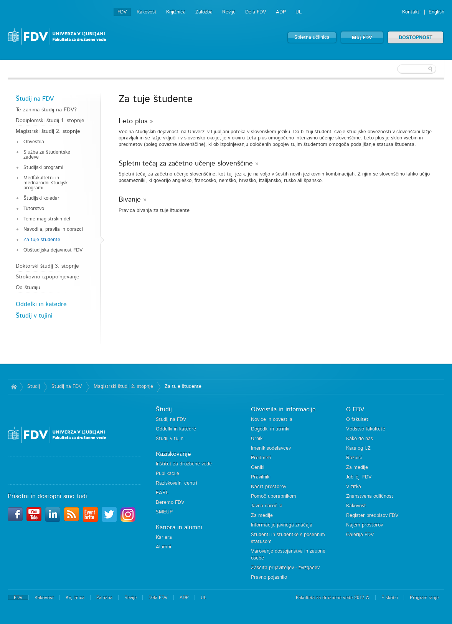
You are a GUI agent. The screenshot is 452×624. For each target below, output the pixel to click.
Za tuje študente (41, 239)
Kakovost (147, 12)
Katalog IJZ (358, 448)
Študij (33, 386)
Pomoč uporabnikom (273, 496)
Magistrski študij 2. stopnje (48, 131)
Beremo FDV (170, 502)
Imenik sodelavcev (271, 448)
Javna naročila (266, 505)
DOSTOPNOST (415, 37)
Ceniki (257, 467)
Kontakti (411, 12)
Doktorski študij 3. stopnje (47, 266)
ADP (281, 12)
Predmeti (261, 457)
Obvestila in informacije (283, 409)
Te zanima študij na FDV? (46, 110)
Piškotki (389, 597)
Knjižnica (176, 12)
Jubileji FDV (359, 477)
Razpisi (354, 457)
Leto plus (133, 121)
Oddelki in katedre (41, 304)
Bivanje (130, 199)
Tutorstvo (33, 208)
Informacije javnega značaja (281, 525)
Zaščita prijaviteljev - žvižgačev (285, 567)
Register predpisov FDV (372, 515)
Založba (204, 12)
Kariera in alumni (179, 527)
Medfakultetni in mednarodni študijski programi (46, 182)
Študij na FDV (35, 99)
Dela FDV (255, 12)
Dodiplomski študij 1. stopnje (50, 120)
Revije (229, 12)
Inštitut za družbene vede (184, 464)
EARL (162, 492)
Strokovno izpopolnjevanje (47, 277)
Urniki (257, 438)
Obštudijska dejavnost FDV (53, 250)
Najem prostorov (364, 525)
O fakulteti (358, 419)
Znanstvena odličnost (369, 496)
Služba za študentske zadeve (46, 155)
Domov (14, 386)
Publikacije (167, 473)
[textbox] (394, 69)
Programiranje (424, 597)
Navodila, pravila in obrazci (53, 229)
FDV (122, 12)
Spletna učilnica (312, 37)
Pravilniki (261, 477)
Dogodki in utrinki (270, 429)
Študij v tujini (34, 316)
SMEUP (164, 512)
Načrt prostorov (268, 486)
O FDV (355, 409)
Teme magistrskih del (46, 219)
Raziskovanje (173, 454)
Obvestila (33, 141)
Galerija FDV (360, 534)
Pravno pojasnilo (269, 577)
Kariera (164, 537)
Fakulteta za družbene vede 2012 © (333, 597)
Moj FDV (362, 37)
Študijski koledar (41, 198)
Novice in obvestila (271, 419)
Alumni (163, 547)
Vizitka (353, 486)
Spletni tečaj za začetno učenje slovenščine (186, 163)
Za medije (262, 515)
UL (298, 12)
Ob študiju (28, 287)
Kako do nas (359, 438)
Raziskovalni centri (176, 483)
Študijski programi (43, 167)
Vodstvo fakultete (365, 429)
